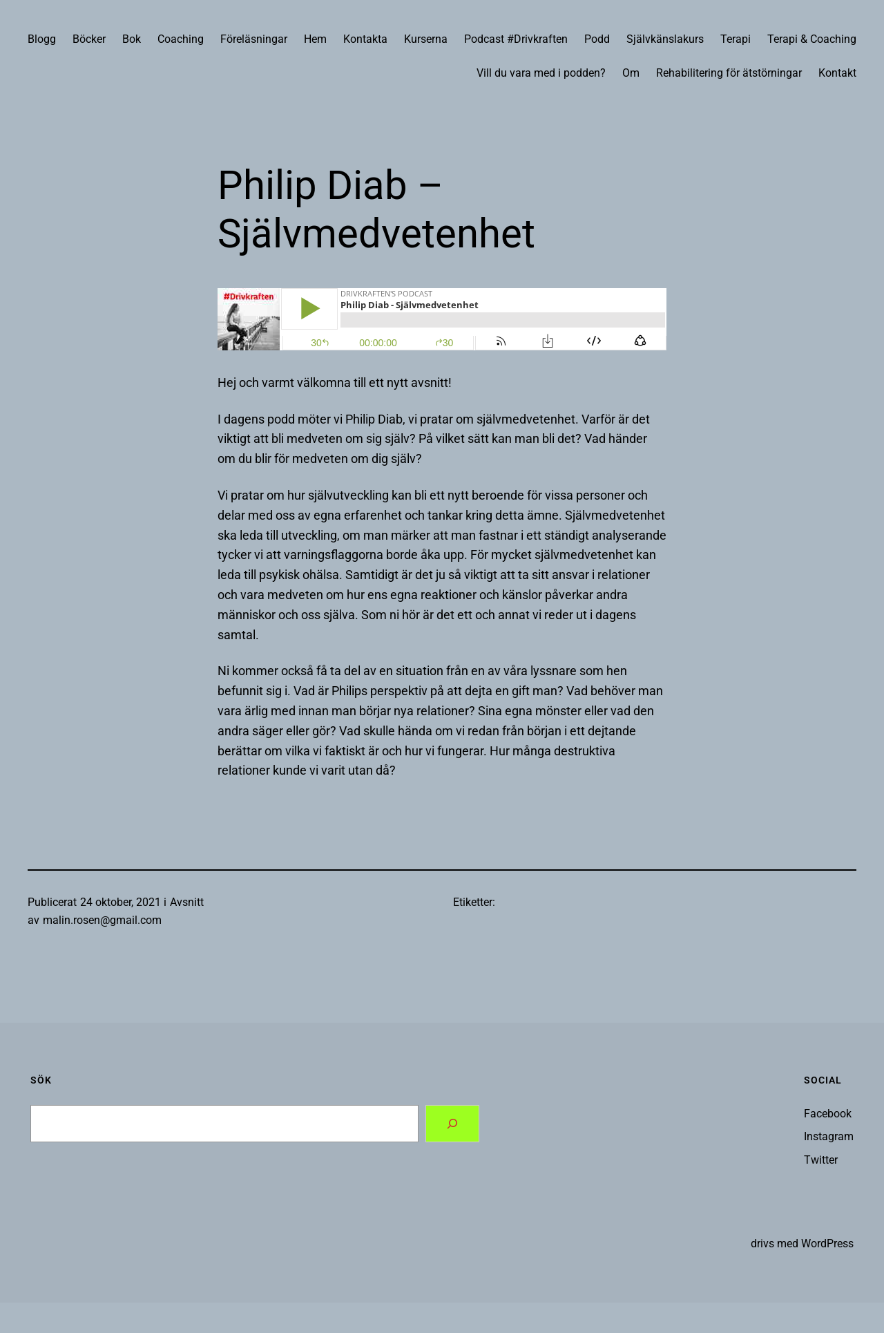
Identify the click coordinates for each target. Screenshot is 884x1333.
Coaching (180, 39)
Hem (315, 39)
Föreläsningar (253, 39)
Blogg (42, 39)
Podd (597, 39)
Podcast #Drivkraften (516, 39)
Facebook (828, 1113)
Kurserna (426, 39)
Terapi (735, 39)
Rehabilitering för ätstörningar (729, 72)
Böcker (89, 39)
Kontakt (837, 72)
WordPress (827, 1243)
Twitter (821, 1159)
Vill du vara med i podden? (541, 72)
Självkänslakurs (665, 39)
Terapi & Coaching (811, 39)
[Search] (452, 1123)
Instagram (829, 1136)
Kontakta (365, 39)
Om (631, 72)
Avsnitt (187, 902)
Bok (131, 39)
